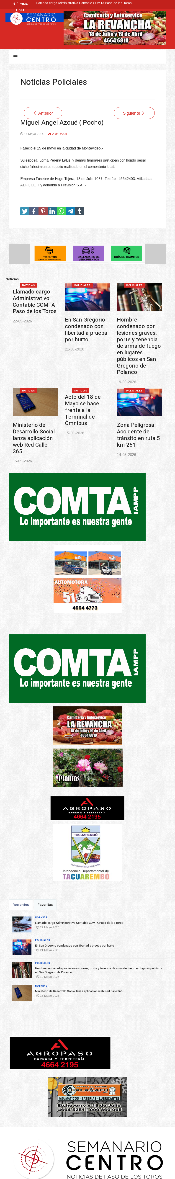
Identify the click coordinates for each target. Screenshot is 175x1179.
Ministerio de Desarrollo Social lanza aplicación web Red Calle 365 (34, 438)
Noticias (28, 285)
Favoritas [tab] (45, 904)
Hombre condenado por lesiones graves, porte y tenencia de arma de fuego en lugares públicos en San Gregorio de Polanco (139, 346)
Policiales (82, 285)
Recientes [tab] (21, 904)
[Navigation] (15, 57)
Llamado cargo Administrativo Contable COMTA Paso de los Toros (84, 3)
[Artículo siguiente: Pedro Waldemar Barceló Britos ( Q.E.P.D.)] (134, 113)
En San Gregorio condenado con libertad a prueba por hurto (86, 329)
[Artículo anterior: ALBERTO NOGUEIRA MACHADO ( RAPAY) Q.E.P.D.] (43, 113)
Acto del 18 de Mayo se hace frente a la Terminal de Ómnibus (83, 410)
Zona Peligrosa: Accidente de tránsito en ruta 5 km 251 (138, 435)
